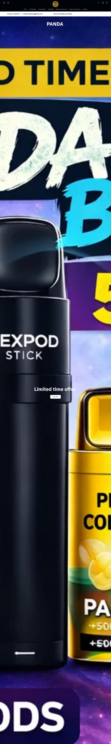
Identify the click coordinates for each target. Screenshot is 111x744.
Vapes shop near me (61, 9)
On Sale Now (32, 9)
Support (85, 9)
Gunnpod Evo (42, 9)
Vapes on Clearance (75, 9)
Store (25, 9)
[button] (55, 4)
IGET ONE (50, 9)
